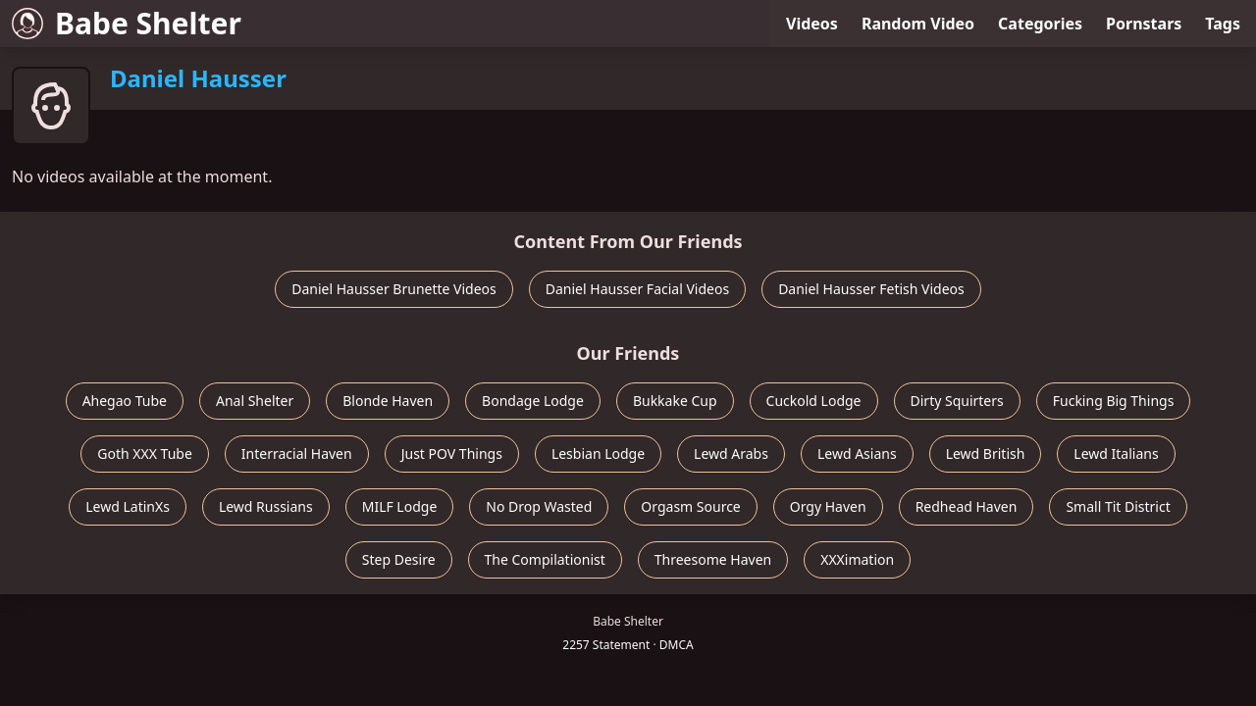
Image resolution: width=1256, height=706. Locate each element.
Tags (1222, 23)
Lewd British (985, 453)
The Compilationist (545, 559)
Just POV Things (451, 453)
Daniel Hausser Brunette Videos (394, 288)
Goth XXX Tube (144, 453)
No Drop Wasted (539, 506)
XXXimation (857, 559)
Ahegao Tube (124, 400)
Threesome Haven (712, 559)
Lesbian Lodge (598, 453)
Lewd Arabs (731, 453)
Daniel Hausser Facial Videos (637, 288)
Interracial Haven (296, 453)
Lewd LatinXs (127, 506)
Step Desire (399, 559)
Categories (1040, 23)
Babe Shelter (126, 23)
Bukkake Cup (675, 400)
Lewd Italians (1115, 453)
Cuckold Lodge (814, 400)
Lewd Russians (266, 506)
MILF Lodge (400, 506)
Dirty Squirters (957, 400)
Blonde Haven (387, 400)
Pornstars (1143, 23)
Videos (812, 23)
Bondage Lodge (533, 400)
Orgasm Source (690, 506)
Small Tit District (1118, 506)
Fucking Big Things (1114, 400)
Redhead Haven (967, 506)
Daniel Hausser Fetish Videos (871, 288)
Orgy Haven (828, 506)
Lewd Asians (857, 453)
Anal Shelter (254, 400)
